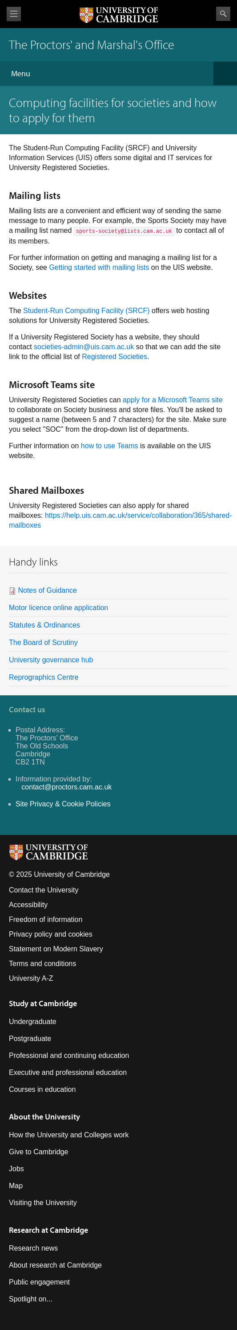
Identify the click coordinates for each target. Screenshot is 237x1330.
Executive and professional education (68, 1072)
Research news (33, 1248)
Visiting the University (43, 1202)
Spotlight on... (30, 1299)
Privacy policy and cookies (50, 934)
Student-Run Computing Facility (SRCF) (86, 310)
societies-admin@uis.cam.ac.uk (84, 347)
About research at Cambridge (55, 1265)
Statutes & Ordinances (44, 625)
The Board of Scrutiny (43, 642)
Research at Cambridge (48, 1230)
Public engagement (39, 1282)
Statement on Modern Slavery (56, 949)
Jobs (16, 1169)
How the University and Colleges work (69, 1135)
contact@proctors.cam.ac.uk (66, 787)
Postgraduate (30, 1038)
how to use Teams (109, 446)
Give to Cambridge (38, 1152)
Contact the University (44, 890)
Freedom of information (45, 919)
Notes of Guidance (47, 590)
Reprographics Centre (44, 677)
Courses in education (42, 1089)
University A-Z (31, 978)
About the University (44, 1116)
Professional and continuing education (69, 1055)
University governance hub (51, 660)
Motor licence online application (58, 607)
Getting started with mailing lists (99, 267)
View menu (14, 14)
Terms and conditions (42, 963)
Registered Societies (114, 356)
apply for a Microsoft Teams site (173, 400)
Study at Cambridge (43, 1003)
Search (223, 14)
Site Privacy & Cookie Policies (63, 804)
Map (16, 1186)
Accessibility (28, 905)
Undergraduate (32, 1021)
